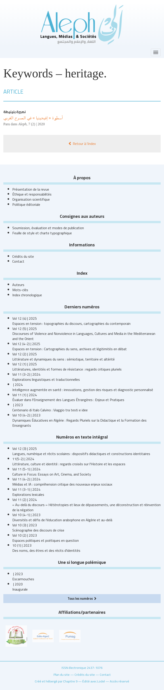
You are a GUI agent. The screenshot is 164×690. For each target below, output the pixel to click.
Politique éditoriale (26, 204)
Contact (18, 261)
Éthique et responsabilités (32, 194)
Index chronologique (27, 295)
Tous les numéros (82, 598)
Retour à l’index (82, 143)
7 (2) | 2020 (36, 124)
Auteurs (18, 284)
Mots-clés (20, 289)
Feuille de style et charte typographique (42, 233)
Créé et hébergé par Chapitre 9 (56, 681)
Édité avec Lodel (93, 681)
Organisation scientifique (31, 199)
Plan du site (62, 674)
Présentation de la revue (30, 189)
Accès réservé (119, 681)
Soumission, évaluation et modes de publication (48, 228)
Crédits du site (23, 256)
